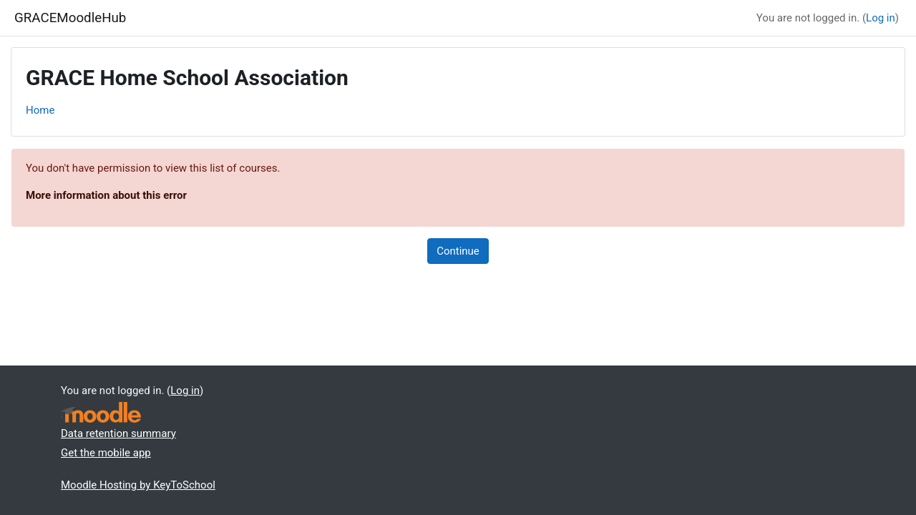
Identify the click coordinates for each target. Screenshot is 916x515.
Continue (458, 251)
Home (40, 110)
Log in (880, 17)
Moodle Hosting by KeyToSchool (138, 485)
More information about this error (106, 195)
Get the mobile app (106, 452)
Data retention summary (118, 433)
